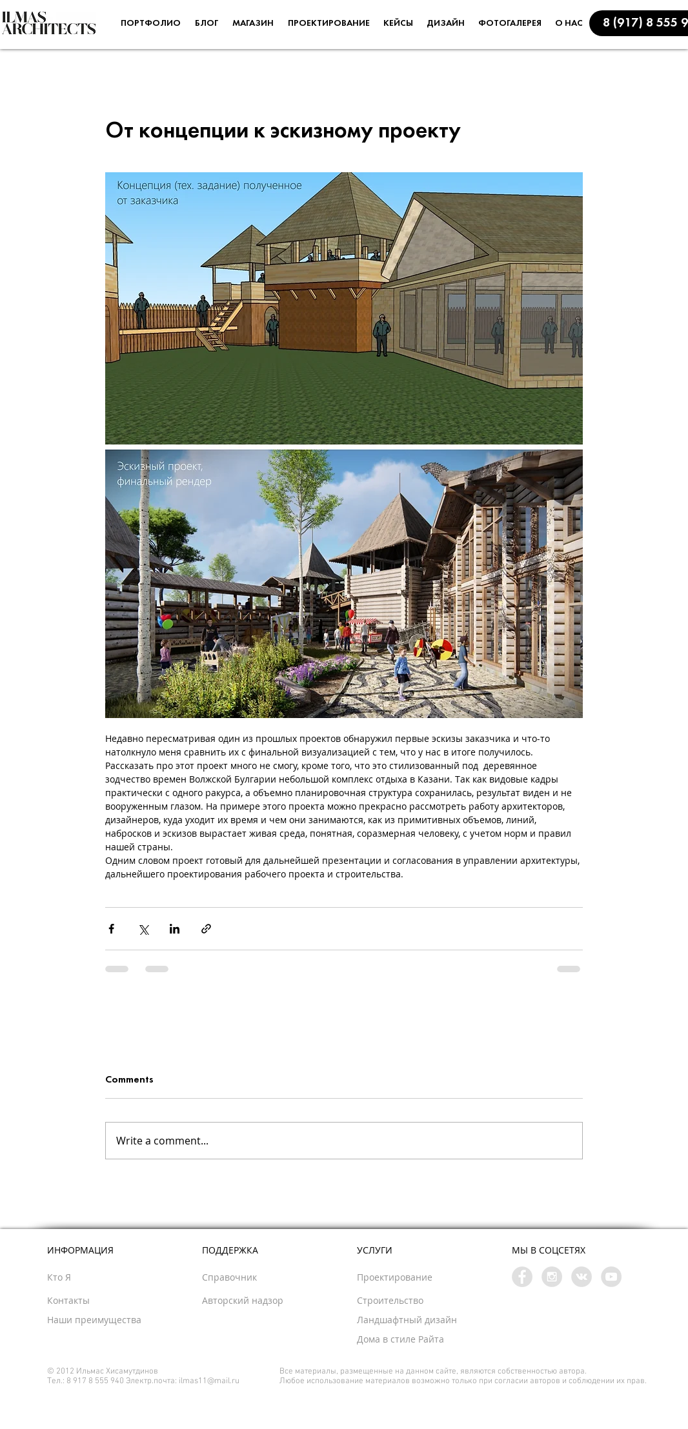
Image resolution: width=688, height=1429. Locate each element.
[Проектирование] (421, 1277)
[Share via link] (206, 929)
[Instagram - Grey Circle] (551, 1276)
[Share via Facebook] (111, 929)
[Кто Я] (83, 1277)
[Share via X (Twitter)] (143, 929)
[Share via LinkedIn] (174, 929)
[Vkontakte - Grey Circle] (581, 1276)
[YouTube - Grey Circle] (611, 1276)
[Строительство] (412, 1300)
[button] (83, 1300)
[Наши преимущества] (127, 1320)
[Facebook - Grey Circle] (522, 1276)
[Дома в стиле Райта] (430, 1339)
